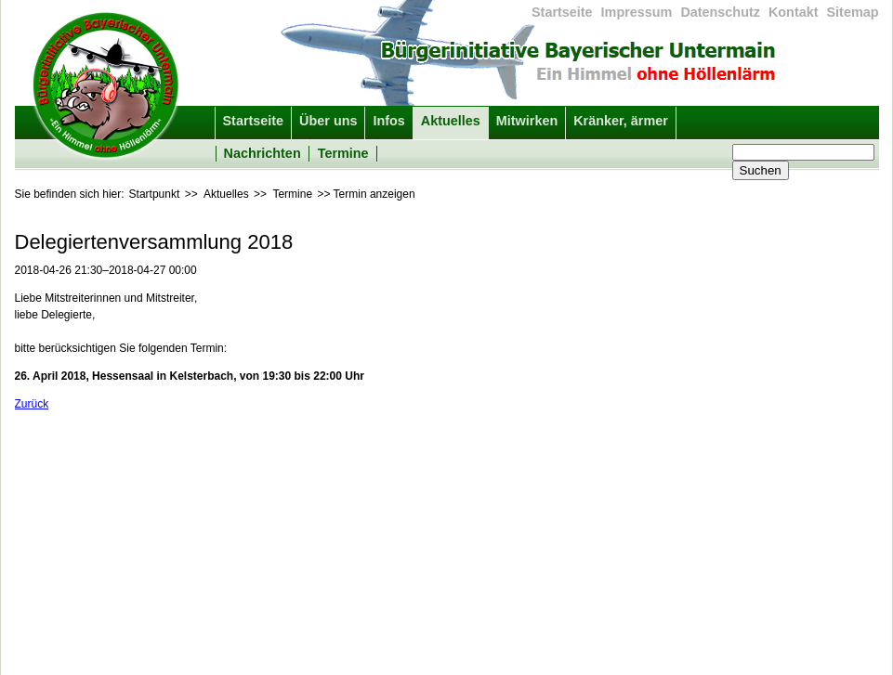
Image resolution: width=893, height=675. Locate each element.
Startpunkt (154, 194)
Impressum (637, 12)
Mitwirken (527, 120)
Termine (343, 153)
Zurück (32, 403)
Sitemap (853, 12)
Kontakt (793, 12)
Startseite (562, 12)
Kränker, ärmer (620, 120)
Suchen (760, 170)
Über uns (328, 120)
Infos (388, 120)
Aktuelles (450, 120)
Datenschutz (720, 12)
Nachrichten (262, 153)
